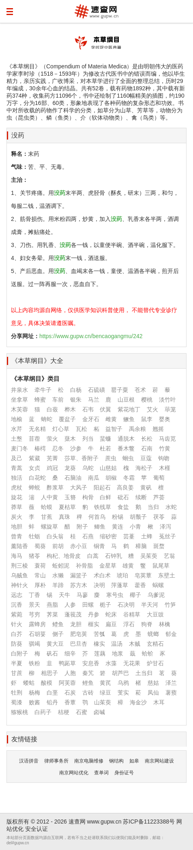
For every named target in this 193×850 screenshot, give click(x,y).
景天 (34, 604)
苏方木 (78, 585)
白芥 (16, 634)
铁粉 (34, 663)
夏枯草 (67, 507)
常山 (40, 575)
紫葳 (34, 458)
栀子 (105, 604)
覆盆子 (67, 419)
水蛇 (171, 507)
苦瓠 (99, 634)
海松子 (143, 468)
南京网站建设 (159, 761)
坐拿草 (19, 399)
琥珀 (122, 575)
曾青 (16, 536)
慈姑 (153, 683)
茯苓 (159, 516)
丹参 (93, 614)
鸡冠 (52, 468)
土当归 (143, 673)
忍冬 (58, 448)
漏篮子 (78, 575)
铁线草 (102, 507)
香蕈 (70, 702)
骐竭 (34, 643)
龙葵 (70, 468)
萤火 (52, 438)
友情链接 (24, 739)
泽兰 (171, 683)
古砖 (88, 692)
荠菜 (52, 614)
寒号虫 (114, 595)
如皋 (134, 761)
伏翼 (105, 409)
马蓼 (82, 595)
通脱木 (126, 438)
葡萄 (159, 477)
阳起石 (102, 487)
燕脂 (52, 604)
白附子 (19, 653)
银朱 (75, 399)
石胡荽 (37, 634)
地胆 (16, 526)
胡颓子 (138, 516)
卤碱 (99, 712)
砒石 (123, 497)
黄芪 (105, 683)
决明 (99, 585)
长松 (146, 438)
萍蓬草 (119, 585)
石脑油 (72, 477)
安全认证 (36, 829)
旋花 (16, 497)
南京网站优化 (73, 773)
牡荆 (16, 692)
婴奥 (164, 419)
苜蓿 (34, 438)
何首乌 (96, 516)
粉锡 (117, 516)
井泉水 (19, 390)
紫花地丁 (129, 409)
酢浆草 (55, 487)
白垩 (52, 692)
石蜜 (81, 712)
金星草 (107, 565)
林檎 (164, 624)
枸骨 (88, 497)
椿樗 (40, 448)
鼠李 (146, 419)
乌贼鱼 (19, 575)
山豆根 (126, 399)
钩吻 (163, 458)
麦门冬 (19, 448)
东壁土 (166, 575)
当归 (153, 507)
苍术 (140, 390)
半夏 (16, 663)
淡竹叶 (167, 399)
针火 (16, 624)
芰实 (123, 692)
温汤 (116, 643)
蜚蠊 (105, 438)
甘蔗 (16, 673)
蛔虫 (128, 458)
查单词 (101, 773)
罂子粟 (119, 390)
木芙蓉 (19, 409)
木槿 (164, 468)
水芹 (16, 429)
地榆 (16, 419)
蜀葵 (40, 546)
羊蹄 (58, 585)
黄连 (117, 526)
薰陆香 (19, 546)
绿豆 (105, 692)
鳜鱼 (129, 419)
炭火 (16, 516)
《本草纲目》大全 (37, 360)
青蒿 (16, 468)
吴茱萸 (148, 556)
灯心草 (60, 429)
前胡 (58, 546)
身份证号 (124, 773)
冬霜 (129, 477)
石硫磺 (96, 390)
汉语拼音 (29, 761)
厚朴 (40, 585)
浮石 (129, 624)
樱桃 (146, 399)
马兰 (93, 399)
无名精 (37, 429)
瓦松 (81, 429)
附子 (82, 526)
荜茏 (170, 409)
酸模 (46, 683)
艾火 (152, 409)
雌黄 (111, 419)
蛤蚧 (147, 653)
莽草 (16, 507)
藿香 (140, 585)
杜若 (105, 448)
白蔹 (52, 409)
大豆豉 (155, 614)
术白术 (102, 575)
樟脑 (141, 546)
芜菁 (52, 458)
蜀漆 (16, 702)
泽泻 (165, 526)
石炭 (70, 692)
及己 (16, 458)
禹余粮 (137, 429)
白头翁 (55, 536)
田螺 (88, 604)
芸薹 (129, 536)
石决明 (126, 604)
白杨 (75, 390)
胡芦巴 (120, 673)
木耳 (159, 702)
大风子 (78, 487)
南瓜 (93, 477)
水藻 (111, 663)
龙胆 (75, 624)
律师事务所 (56, 761)
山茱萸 (102, 702)
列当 (88, 438)
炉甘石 (155, 663)
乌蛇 (88, 468)
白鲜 (105, 497)
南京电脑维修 (88, 761)
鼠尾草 (160, 565)
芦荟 (159, 497)
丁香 (34, 595)
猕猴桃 (19, 712)
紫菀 (16, 614)
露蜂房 (37, 624)
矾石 (52, 653)
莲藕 (99, 653)
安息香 (90, 663)
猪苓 (34, 556)
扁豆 (111, 624)
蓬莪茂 (72, 614)
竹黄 (164, 448)
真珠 (64, 516)
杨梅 (34, 692)
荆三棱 (19, 565)
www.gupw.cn (104, 821)
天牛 (64, 595)
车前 (58, 399)
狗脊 (146, 624)
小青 (135, 526)
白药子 (42, 712)
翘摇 (158, 429)
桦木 (70, 409)
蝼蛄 (28, 683)
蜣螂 (153, 634)
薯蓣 (171, 692)
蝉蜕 (34, 487)
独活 (16, 477)
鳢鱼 (58, 624)
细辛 (70, 653)
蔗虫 (110, 458)
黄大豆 (55, 643)
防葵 (16, 643)
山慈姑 (108, 468)
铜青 (99, 546)
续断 (141, 497)
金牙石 (90, 419)
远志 (16, 595)
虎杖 (16, 487)
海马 (16, 556)
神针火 (19, 585)
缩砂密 (108, 536)
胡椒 (111, 477)
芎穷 (34, 614)
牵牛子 (42, 390)
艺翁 (169, 556)
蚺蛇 (46, 419)
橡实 (99, 643)
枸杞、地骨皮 (64, 556)
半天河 (149, 604)
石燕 (88, 536)
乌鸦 (123, 683)
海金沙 (138, 702)
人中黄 (49, 497)
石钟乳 (113, 556)
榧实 (93, 624)
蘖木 (70, 438)
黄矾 (146, 487)
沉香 (16, 604)
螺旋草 (49, 526)
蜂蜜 (40, 399)
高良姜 (125, 487)
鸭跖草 (67, 663)
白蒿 (93, 556)
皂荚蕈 (143, 575)
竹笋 (170, 604)
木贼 (134, 643)
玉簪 (70, 497)
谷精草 (131, 614)
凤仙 (153, 692)
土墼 (16, 438)
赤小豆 (78, 546)
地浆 (117, 653)
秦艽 (88, 673)
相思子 (49, 673)
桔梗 (63, 712)
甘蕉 (46, 516)
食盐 (123, 507)
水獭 (58, 575)
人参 (70, 604)
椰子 (135, 595)
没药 (17, 135)
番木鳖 (126, 448)
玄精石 (155, 643)
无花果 (131, 663)
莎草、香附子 (81, 458)
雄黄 (128, 565)
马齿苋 (167, 438)
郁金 (171, 634)
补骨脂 (84, 565)
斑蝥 (159, 546)
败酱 (34, 702)
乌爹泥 (156, 595)
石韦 (88, 409)
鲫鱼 (99, 526)
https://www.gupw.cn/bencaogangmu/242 (91, 336)
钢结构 (116, 761)
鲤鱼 (88, 683)
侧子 (58, 634)
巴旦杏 (78, 643)
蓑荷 (40, 565)
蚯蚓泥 (60, 565)
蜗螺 (158, 585)
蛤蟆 (46, 507)
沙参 (75, 448)
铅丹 (52, 702)
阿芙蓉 (67, 683)
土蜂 (146, 536)
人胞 (70, 673)
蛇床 (111, 614)
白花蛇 (37, 477)
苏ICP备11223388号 (149, 821)
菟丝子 (167, 536)
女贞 (34, 468)
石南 (146, 448)
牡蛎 (34, 536)
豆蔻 (146, 458)
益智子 (113, 429)
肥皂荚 (78, 634)
